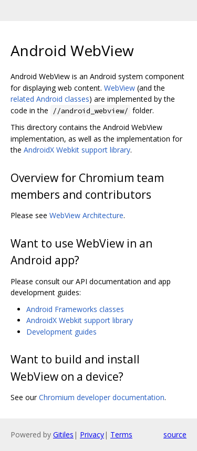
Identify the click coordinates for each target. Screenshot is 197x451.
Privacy (92, 434)
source (174, 434)
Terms (121, 434)
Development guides (61, 332)
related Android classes (50, 99)
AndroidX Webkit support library (77, 150)
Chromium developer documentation (101, 397)
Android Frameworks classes (75, 309)
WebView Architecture (86, 215)
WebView (119, 88)
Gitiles (63, 434)
